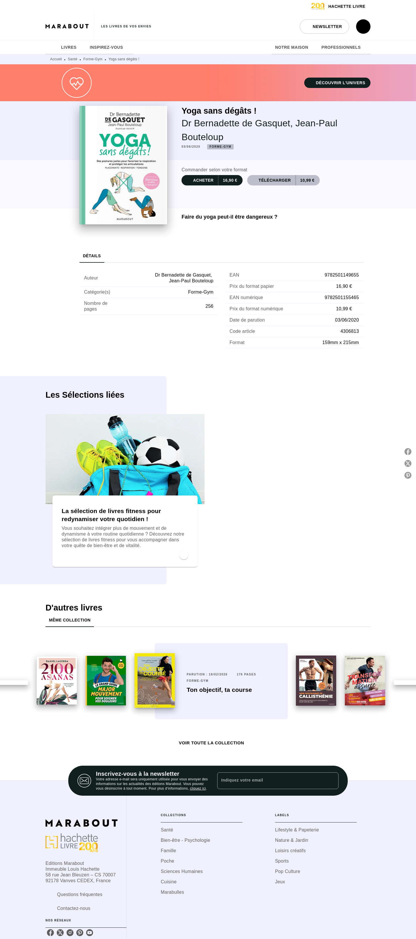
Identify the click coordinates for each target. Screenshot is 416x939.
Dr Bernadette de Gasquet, (238, 123)
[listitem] (50, 933)
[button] (324, 26)
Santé (72, 59)
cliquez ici (198, 788)
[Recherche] (363, 26)
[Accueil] (70, 26)
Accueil (56, 59)
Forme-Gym (93, 59)
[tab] (52, 47)
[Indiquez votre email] (270, 780)
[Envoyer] (332, 781)
